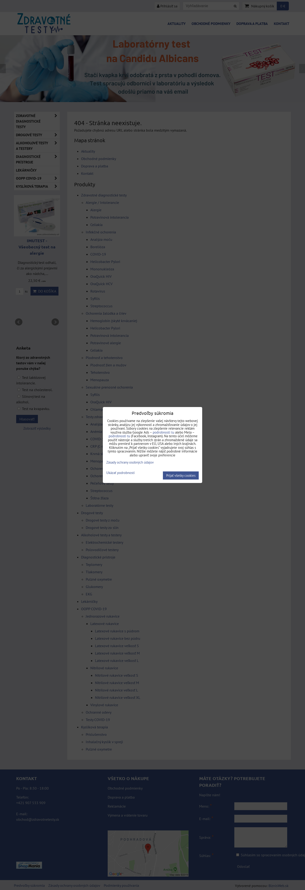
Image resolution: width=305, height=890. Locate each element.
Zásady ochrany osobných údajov (130, 462)
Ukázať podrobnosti (120, 473)
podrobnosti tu (163, 432)
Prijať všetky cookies (180, 475)
